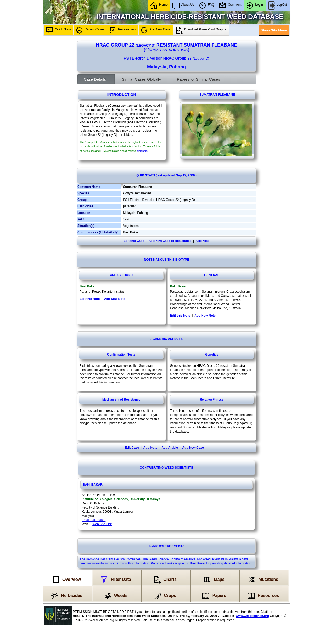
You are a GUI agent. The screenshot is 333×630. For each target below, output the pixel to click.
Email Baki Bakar (93, 520)
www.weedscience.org (252, 616)
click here (142, 151)
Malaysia (156, 66)
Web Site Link (102, 524)
